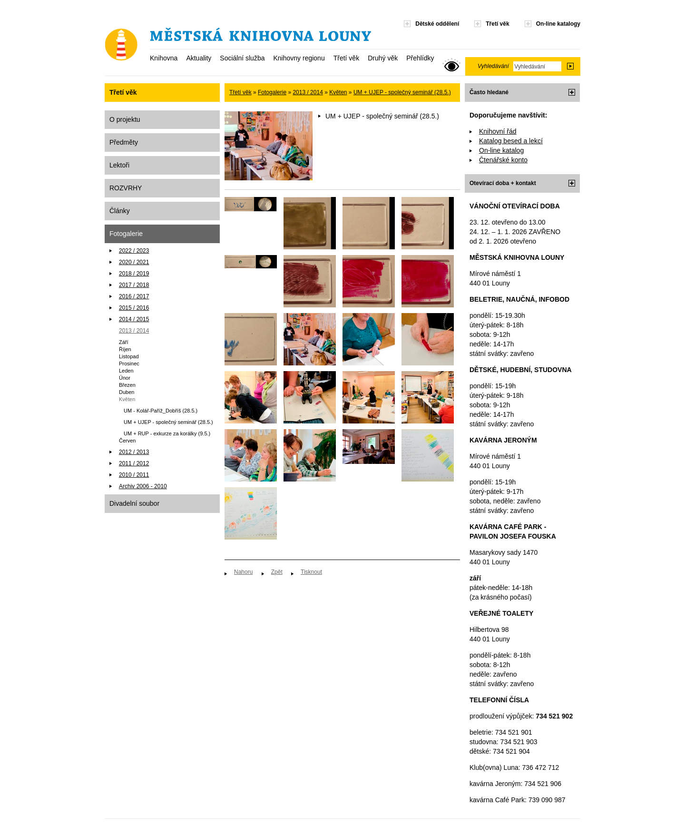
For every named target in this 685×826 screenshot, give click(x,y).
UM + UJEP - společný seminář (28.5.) (168, 422)
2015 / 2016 (134, 308)
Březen (127, 385)
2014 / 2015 (134, 319)
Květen (127, 399)
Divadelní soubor (134, 503)
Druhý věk (383, 58)
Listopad (129, 356)
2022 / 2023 (134, 250)
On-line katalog (501, 150)
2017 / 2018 (134, 285)
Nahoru (243, 572)
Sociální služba (242, 58)
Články (119, 211)
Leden (126, 371)
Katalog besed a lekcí (511, 141)
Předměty (123, 142)
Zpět (277, 572)
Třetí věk (346, 58)
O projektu (124, 119)
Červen (127, 440)
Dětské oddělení (437, 23)
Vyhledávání (493, 66)
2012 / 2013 (134, 452)
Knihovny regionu (298, 58)
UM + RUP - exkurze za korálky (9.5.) (167, 433)
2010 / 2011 (134, 475)
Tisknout (311, 572)
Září (123, 342)
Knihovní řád (498, 131)
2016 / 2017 (134, 296)
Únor (124, 378)
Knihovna (163, 58)
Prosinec (129, 363)
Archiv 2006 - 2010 (143, 486)
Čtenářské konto (503, 160)
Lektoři (119, 165)
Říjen (125, 349)
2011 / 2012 (134, 463)
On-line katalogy (558, 23)
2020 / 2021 (134, 262)
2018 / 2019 (134, 273)
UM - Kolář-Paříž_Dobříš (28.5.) (160, 410)
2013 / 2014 (134, 330)
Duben (126, 392)
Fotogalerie (126, 233)
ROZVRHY (125, 188)
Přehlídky (420, 58)
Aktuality (198, 58)
